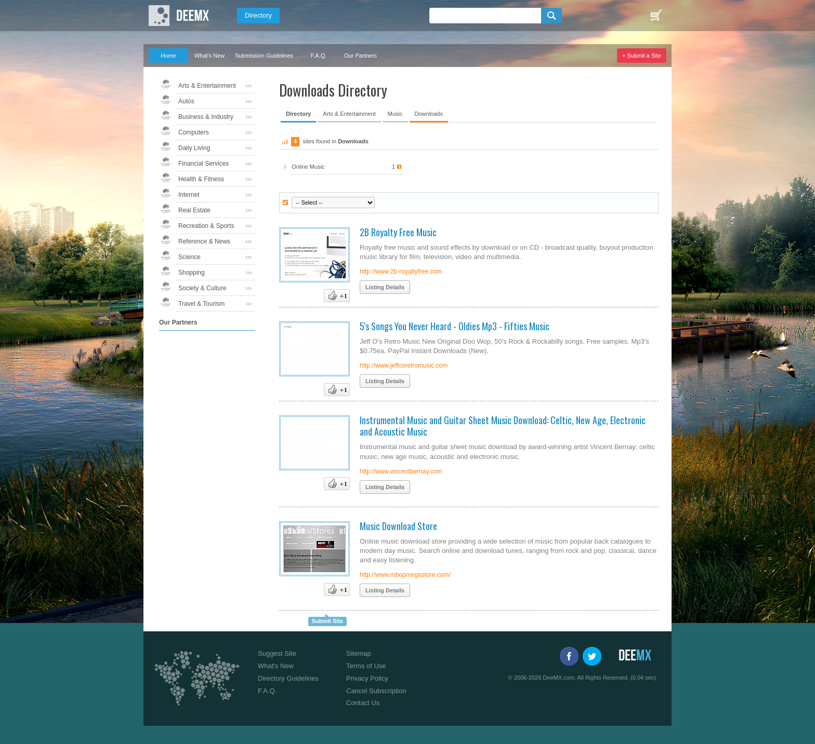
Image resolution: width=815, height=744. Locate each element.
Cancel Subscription (376, 691)
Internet (189, 194)
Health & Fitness (201, 179)
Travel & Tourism (201, 303)
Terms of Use (366, 666)
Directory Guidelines (288, 678)
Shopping (191, 272)
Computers (193, 132)
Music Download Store (398, 526)
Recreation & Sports (206, 225)
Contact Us (362, 703)
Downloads (429, 114)
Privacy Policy (367, 678)
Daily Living (194, 148)
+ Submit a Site (641, 55)
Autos (186, 101)
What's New (209, 55)
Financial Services (203, 163)
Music (395, 114)
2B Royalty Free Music (398, 232)
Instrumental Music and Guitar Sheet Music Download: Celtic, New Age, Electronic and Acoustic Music (503, 425)
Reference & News (204, 241)
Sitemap (358, 653)
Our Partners (360, 55)
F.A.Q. (319, 55)
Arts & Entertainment (207, 85)
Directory (258, 15)
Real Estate (194, 210)
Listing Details (384, 287)
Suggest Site (277, 653)
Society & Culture (202, 288)
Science (189, 257)
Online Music (346, 167)
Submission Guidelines (264, 55)
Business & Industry (205, 116)
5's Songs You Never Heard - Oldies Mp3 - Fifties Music (454, 326)
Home (168, 55)
